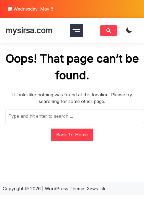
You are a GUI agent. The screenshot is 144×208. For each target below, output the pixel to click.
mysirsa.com (29, 30)
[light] (129, 30)
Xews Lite (97, 188)
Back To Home (72, 134)
